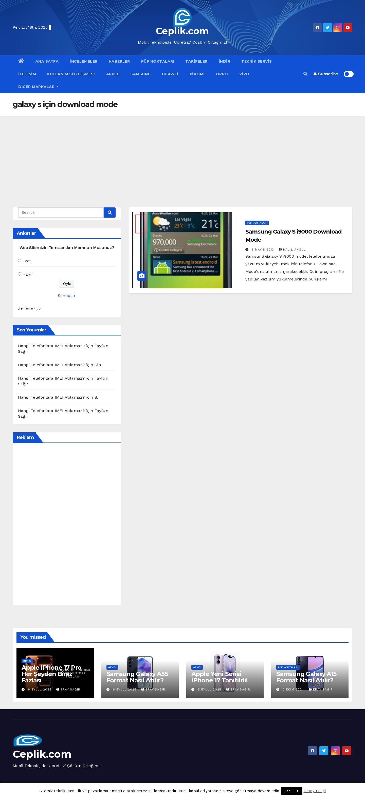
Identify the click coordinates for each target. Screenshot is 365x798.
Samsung (140, 74)
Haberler (119, 61)
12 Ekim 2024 (293, 689)
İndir (224, 61)
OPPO (222, 74)
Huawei (170, 74)
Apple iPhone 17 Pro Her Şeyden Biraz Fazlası (51, 674)
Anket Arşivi (30, 308)
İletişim (27, 74)
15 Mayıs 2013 (262, 249)
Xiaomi (197, 74)
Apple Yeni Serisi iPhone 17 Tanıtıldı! (219, 677)
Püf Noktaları (157, 61)
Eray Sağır (68, 689)
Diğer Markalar (38, 86)
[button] (305, 74)
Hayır (28, 274)
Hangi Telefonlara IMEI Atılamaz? (51, 345)
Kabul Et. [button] (291, 791)
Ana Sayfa (47, 61)
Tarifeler (196, 61)
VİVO (244, 74)
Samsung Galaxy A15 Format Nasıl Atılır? (306, 677)
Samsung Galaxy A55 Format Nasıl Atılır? (137, 677)
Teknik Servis (256, 61)
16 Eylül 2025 (40, 689)
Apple (112, 74)
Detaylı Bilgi (315, 791)
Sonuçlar (67, 295)
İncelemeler (84, 61)
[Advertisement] (182, 153)
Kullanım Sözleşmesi (71, 74)
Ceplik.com (182, 31)
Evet (27, 260)
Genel (27, 661)
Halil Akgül (292, 249)
